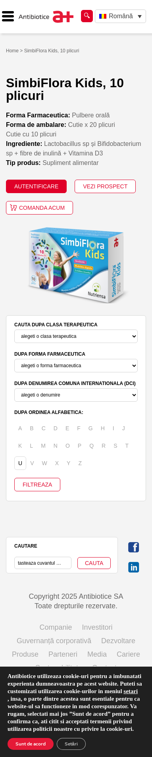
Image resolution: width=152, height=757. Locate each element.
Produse (25, 654)
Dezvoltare (118, 641)
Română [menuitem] (121, 16)
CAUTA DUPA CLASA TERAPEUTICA (56, 325)
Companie (55, 627)
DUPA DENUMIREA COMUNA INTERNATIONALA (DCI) (75, 383)
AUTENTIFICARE (36, 186)
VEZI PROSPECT (105, 186)
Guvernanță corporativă (54, 641)
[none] (120, 16)
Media (97, 654)
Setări (71, 744)
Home (12, 51)
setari (130, 691)
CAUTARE (25, 546)
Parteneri (62, 654)
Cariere (128, 654)
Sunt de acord (30, 744)
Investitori (97, 627)
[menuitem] (120, 16)
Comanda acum (42, 208)
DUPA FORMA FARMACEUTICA (49, 354)
